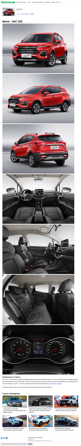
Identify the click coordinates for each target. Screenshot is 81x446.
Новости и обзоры (21, 2)
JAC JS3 (19, 9)
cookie (24, 444)
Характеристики (25, 14)
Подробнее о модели (56, 383)
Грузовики (47, 2)
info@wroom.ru (31, 439)
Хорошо (30, 444)
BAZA (58, 2)
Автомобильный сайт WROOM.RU (35, 437)
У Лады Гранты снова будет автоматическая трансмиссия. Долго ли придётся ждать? (14, 410)
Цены (18, 14)
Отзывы (53, 2)
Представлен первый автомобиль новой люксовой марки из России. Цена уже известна (40, 410)
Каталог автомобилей (38, 2)
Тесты (29, 2)
